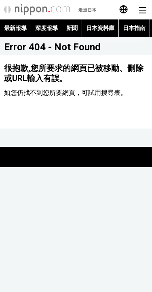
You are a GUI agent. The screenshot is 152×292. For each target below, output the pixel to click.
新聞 (72, 28)
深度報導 (46, 28)
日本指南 (134, 28)
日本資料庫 (100, 28)
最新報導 (15, 28)
